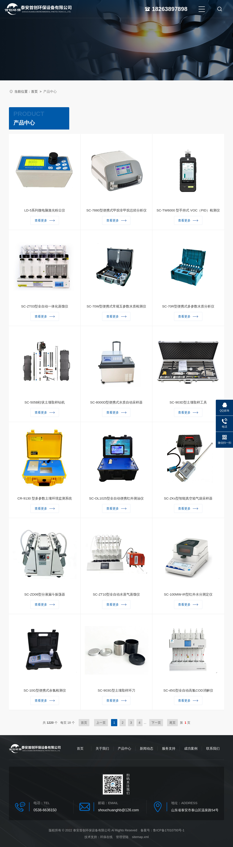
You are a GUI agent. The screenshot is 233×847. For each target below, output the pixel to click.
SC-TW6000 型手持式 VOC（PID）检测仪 (188, 211)
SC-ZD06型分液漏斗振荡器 (44, 595)
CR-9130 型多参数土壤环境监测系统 (44, 499)
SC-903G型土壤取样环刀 (116, 691)
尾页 (172, 722)
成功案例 (190, 748)
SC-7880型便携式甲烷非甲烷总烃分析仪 (116, 211)
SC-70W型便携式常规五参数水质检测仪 (116, 307)
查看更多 (45, 221)
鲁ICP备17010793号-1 (168, 830)
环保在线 (106, 837)
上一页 (101, 722)
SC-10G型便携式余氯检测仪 (44, 691)
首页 (34, 91)
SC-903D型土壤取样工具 (188, 403)
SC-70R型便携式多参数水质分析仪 (188, 307)
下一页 (156, 722)
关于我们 (102, 748)
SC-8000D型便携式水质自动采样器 (116, 403)
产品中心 (124, 748)
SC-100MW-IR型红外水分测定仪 (188, 595)
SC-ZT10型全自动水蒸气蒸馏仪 (116, 595)
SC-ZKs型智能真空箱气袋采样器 (188, 499)
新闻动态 (146, 748)
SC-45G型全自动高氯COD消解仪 (188, 691)
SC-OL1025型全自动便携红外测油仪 (116, 499)
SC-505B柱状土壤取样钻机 (45, 403)
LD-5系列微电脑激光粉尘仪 (44, 211)
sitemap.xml (140, 837)
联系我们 (213, 748)
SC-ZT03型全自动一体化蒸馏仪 (44, 307)
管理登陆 (122, 837)
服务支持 (168, 748)
